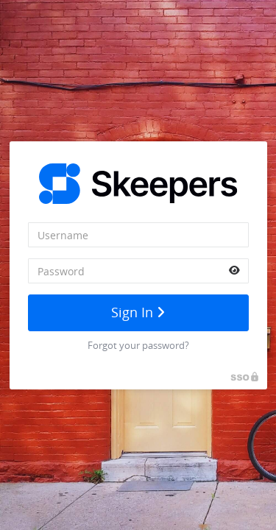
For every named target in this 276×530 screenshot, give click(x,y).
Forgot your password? (138, 345)
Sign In (138, 312)
